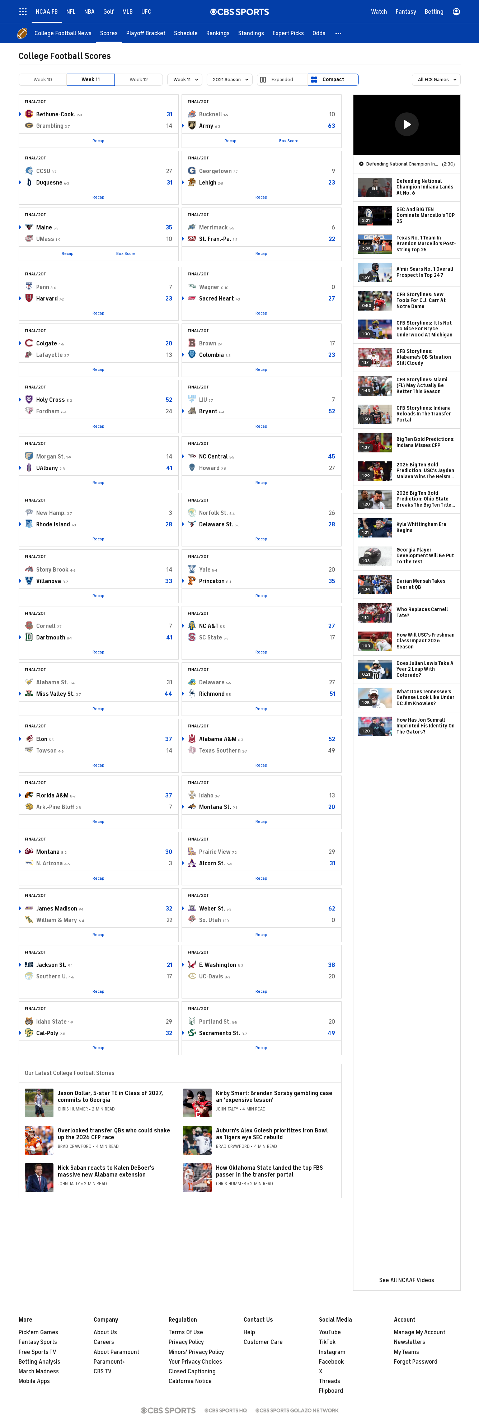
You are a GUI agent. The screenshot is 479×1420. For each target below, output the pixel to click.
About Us (105, 1332)
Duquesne (49, 183)
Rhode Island (53, 524)
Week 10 (42, 79)
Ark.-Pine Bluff (55, 807)
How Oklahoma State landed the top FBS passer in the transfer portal (269, 1171)
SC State (210, 638)
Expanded (282, 79)
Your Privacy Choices (195, 1361)
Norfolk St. (213, 513)
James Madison (56, 909)
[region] (406, 125)
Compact (333, 79)
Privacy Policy (186, 1342)
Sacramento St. (219, 1033)
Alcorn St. (212, 863)
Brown (207, 343)
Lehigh (207, 183)
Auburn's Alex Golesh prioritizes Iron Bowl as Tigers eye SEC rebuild (272, 1134)
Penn (42, 287)
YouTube (330, 1332)
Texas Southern (220, 751)
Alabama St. (52, 682)
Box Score (289, 140)
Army (206, 126)
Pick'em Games (38, 1332)
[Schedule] (186, 33)
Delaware (212, 682)
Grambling (50, 126)
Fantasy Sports (38, 1342)
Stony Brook (52, 570)
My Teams (406, 1352)
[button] (339, 33)
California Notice (190, 1381)
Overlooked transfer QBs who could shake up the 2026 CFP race (114, 1134)
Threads (329, 1381)
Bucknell (210, 114)
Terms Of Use (186, 1332)
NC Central (213, 457)
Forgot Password (415, 1361)
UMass (45, 239)
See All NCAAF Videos (406, 1280)
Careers (104, 1342)
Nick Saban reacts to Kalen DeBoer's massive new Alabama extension (106, 1171)
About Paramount (116, 1352)
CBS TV (103, 1371)
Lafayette (49, 355)
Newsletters (409, 1342)
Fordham (48, 411)
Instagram (332, 1352)
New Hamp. (51, 513)
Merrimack (213, 228)
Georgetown (215, 171)
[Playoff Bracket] (146, 33)
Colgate (46, 343)
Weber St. (212, 909)
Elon (41, 739)
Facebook (331, 1361)
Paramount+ (110, 1361)
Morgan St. (50, 457)
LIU (203, 400)
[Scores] (109, 33)
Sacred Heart (216, 299)
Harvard (47, 299)
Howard (209, 468)
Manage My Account (419, 1332)
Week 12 (139, 79)
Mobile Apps (34, 1381)
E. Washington (217, 965)
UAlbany (47, 468)
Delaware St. (216, 524)
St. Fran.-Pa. (215, 239)
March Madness (39, 1371)
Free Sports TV (37, 1352)
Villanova (48, 581)
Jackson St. (51, 965)
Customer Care (263, 1342)
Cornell (46, 626)
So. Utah (210, 920)
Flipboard (331, 1391)
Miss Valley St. (55, 694)
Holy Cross (50, 400)
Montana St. (215, 807)
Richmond (212, 694)
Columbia (211, 355)
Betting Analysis (39, 1361)
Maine (44, 228)
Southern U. (51, 976)
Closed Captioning (192, 1371)
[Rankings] (218, 33)
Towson (46, 751)
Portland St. (215, 1022)
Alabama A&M (217, 739)
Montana (48, 852)
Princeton (212, 581)
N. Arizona (49, 863)
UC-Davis (211, 976)
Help (249, 1332)
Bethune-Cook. (55, 114)
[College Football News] (63, 33)
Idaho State (51, 1022)
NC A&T (209, 626)
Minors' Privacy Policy (196, 1352)
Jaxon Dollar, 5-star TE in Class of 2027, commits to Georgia (110, 1097)
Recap (98, 140)
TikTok (327, 1342)
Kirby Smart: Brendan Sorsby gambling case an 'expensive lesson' (274, 1097)
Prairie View (215, 852)
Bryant (208, 411)
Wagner (209, 287)
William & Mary (56, 920)
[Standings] (251, 33)
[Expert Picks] (288, 33)
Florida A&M (52, 796)
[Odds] (319, 33)
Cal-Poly (47, 1033)
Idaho (206, 796)
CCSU (43, 171)
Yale (205, 570)
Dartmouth (50, 638)
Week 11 (90, 79)
